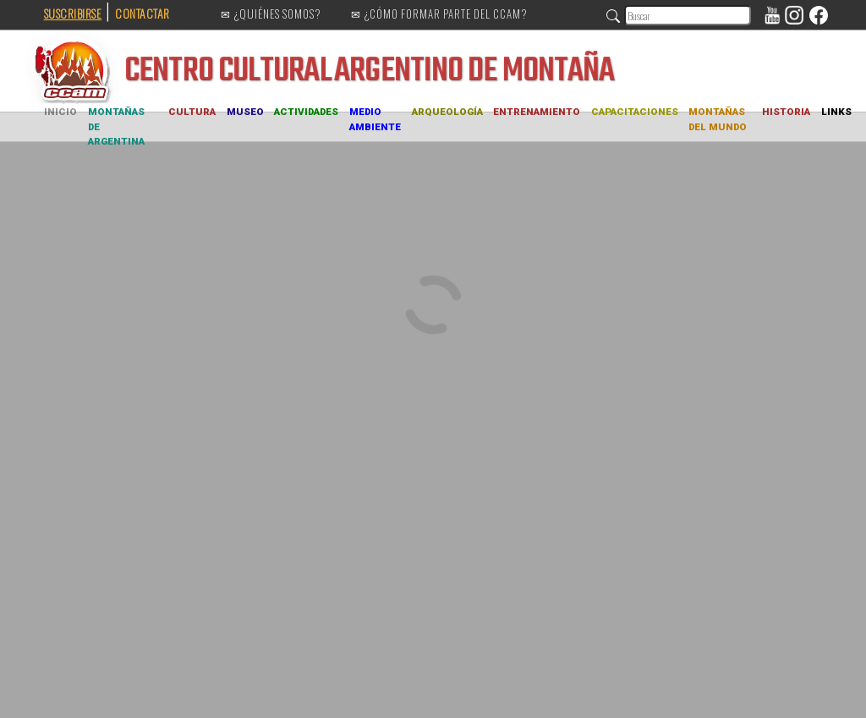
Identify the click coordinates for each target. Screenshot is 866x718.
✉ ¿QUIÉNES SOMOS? (271, 14)
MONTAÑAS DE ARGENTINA (116, 126)
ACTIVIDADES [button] (306, 112)
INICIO (60, 112)
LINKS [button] (836, 112)
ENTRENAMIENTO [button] (536, 112)
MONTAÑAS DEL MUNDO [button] (717, 119)
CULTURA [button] (192, 112)
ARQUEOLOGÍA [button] (447, 112)
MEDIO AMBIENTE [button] (375, 119)
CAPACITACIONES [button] (634, 112)
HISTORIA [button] (786, 112)
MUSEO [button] (245, 112)
